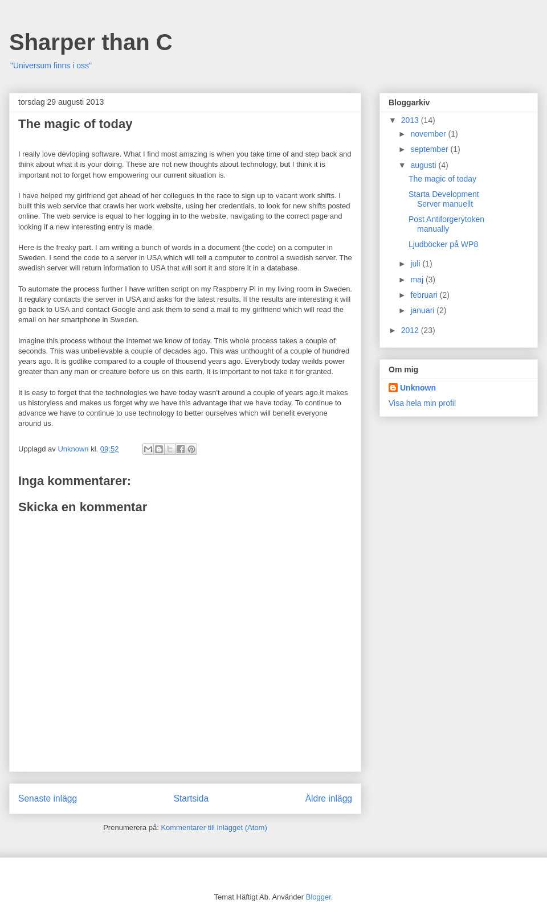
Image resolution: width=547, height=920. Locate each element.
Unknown (418, 387)
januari (423, 310)
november (429, 133)
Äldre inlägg (328, 798)
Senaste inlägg (47, 798)
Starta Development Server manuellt (444, 199)
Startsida (191, 798)
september (430, 149)
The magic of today (442, 178)
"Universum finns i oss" (51, 65)
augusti (424, 165)
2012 (411, 330)
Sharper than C (91, 42)
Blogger (318, 897)
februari (424, 294)
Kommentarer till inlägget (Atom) (214, 827)
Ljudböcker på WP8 (443, 244)
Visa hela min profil (422, 403)
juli (416, 263)
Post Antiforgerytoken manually (446, 224)
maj (417, 279)
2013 (411, 120)
